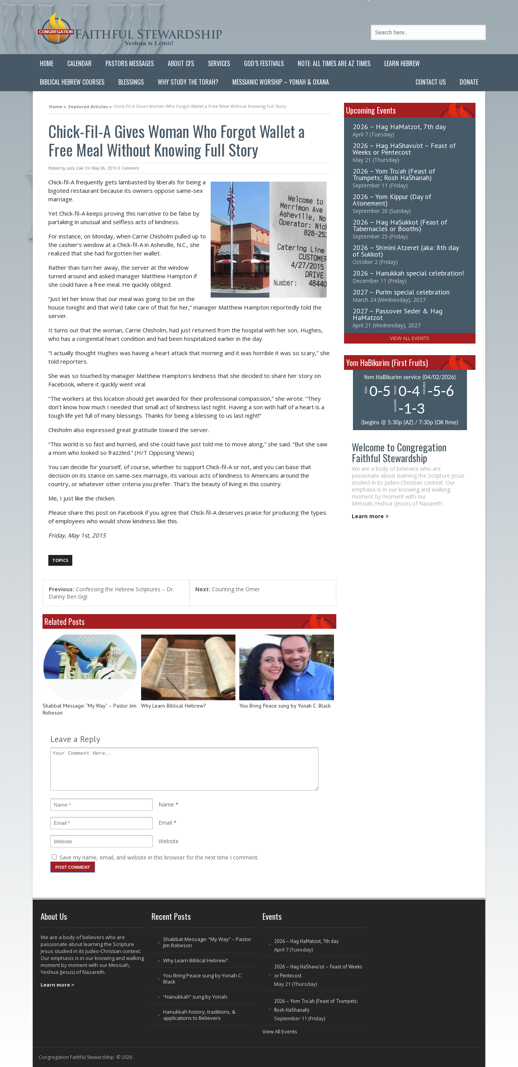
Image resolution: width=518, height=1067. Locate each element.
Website (168, 841)
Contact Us (431, 82)
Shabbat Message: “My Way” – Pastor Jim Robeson (89, 709)
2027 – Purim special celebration (401, 292)
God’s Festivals (264, 63)
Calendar (79, 63)
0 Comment (128, 168)
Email (165, 822)
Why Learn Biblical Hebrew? (173, 706)
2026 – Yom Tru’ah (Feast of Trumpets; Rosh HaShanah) (394, 174)
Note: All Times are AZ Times (334, 63)
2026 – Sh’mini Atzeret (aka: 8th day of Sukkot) (405, 251)
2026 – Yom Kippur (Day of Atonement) (392, 200)
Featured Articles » (90, 105)
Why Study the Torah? (188, 82)
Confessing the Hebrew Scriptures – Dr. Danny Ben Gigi (111, 592)
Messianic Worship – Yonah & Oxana (280, 82)
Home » (57, 105)
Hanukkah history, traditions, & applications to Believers (199, 1014)
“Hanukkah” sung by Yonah (195, 996)
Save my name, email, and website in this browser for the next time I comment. (159, 857)
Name (166, 804)
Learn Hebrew (402, 63)
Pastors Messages (130, 63)
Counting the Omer (227, 589)
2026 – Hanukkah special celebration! (408, 273)
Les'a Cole (74, 168)
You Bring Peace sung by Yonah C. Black (285, 706)
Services (219, 63)
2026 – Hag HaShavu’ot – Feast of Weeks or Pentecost (404, 149)
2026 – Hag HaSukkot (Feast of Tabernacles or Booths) (400, 225)
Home (46, 63)
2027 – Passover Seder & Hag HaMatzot (398, 314)
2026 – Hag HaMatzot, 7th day (399, 126)
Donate (469, 82)
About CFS (181, 63)
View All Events (409, 338)
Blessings (131, 82)
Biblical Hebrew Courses (72, 82)
